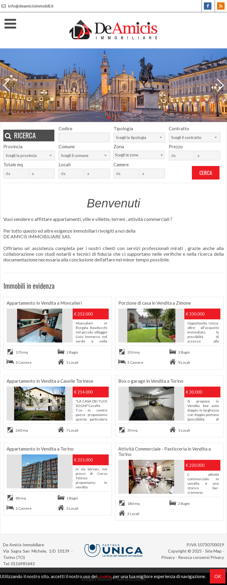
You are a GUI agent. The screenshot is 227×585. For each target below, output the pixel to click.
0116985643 (23, 563)
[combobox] (139, 137)
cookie (104, 576)
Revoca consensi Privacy (201, 557)
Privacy (168, 557)
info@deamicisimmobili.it (27, 5)
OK (217, 576)
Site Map (213, 550)
